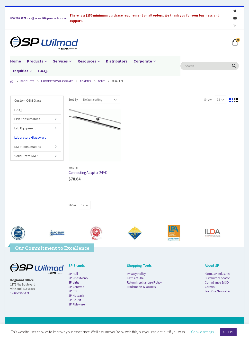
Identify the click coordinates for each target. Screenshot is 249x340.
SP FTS (73, 291)
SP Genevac (76, 287)
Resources (87, 61)
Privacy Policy (136, 274)
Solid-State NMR (26, 156)
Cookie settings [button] (202, 332)
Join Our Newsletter (217, 291)
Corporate (142, 61)
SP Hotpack (76, 296)
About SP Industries (217, 274)
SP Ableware (77, 304)
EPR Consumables (27, 119)
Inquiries (20, 70)
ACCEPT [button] (228, 332)
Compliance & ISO (217, 282)
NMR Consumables (27, 146)
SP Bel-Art (75, 300)
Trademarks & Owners (141, 287)
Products (35, 61)
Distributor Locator (217, 278)
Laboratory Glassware (30, 137)
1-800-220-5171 (19, 293)
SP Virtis (74, 282)
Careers (209, 287)
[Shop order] (100, 100)
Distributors (116, 61)
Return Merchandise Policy (144, 282)
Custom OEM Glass (28, 100)
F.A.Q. (43, 70)
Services (60, 61)
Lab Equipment (25, 128)
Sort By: (74, 100)
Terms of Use (135, 278)
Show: (208, 100)
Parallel (74, 168)
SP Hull (73, 274)
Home (15, 61)
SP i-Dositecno (78, 278)
